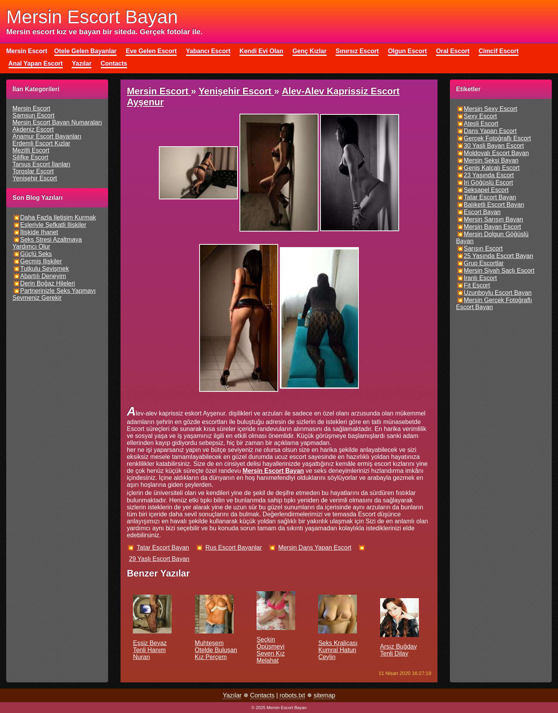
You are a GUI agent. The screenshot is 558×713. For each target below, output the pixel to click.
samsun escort (33, 115)
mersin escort (31, 108)
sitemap (324, 695)
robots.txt (292, 695)
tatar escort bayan (163, 547)
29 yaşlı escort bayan (159, 559)
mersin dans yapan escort (314, 547)
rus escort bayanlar (233, 547)
